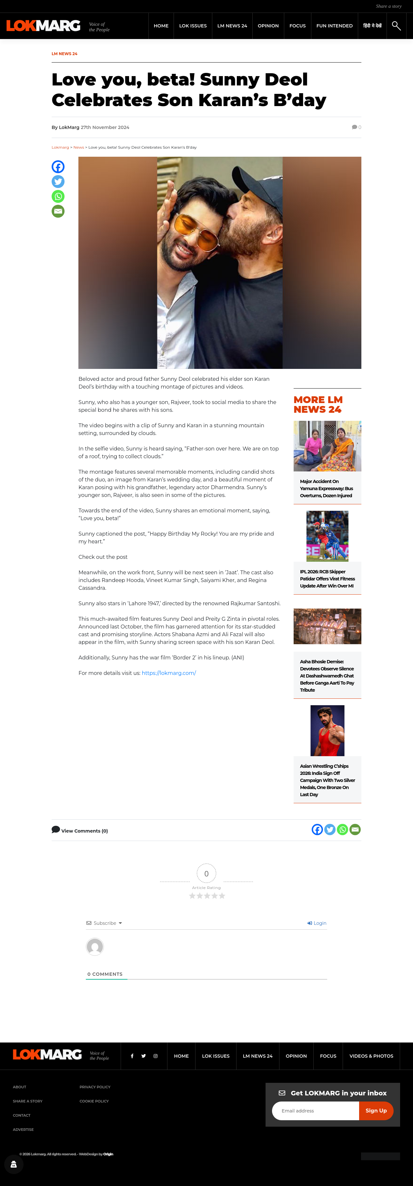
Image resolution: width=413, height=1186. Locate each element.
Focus (297, 26)
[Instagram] (155, 1056)
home (181, 1056)
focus (328, 1056)
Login (317, 923)
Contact (21, 1115)
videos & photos (371, 1056)
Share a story (389, 6)
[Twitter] (58, 181)
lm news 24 (258, 1056)
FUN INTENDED (335, 26)
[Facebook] (58, 166)
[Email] (58, 211)
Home (161, 26)
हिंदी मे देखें (372, 26)
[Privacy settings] (14, 1164)
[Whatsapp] (58, 196)
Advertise (23, 1129)
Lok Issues (192, 26)
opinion (296, 1056)
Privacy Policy (95, 1087)
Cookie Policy (94, 1101)
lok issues (215, 1056)
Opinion (268, 26)
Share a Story (28, 1101)
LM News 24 (232, 26)
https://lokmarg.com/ (169, 673)
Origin (108, 1154)
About (19, 1087)
